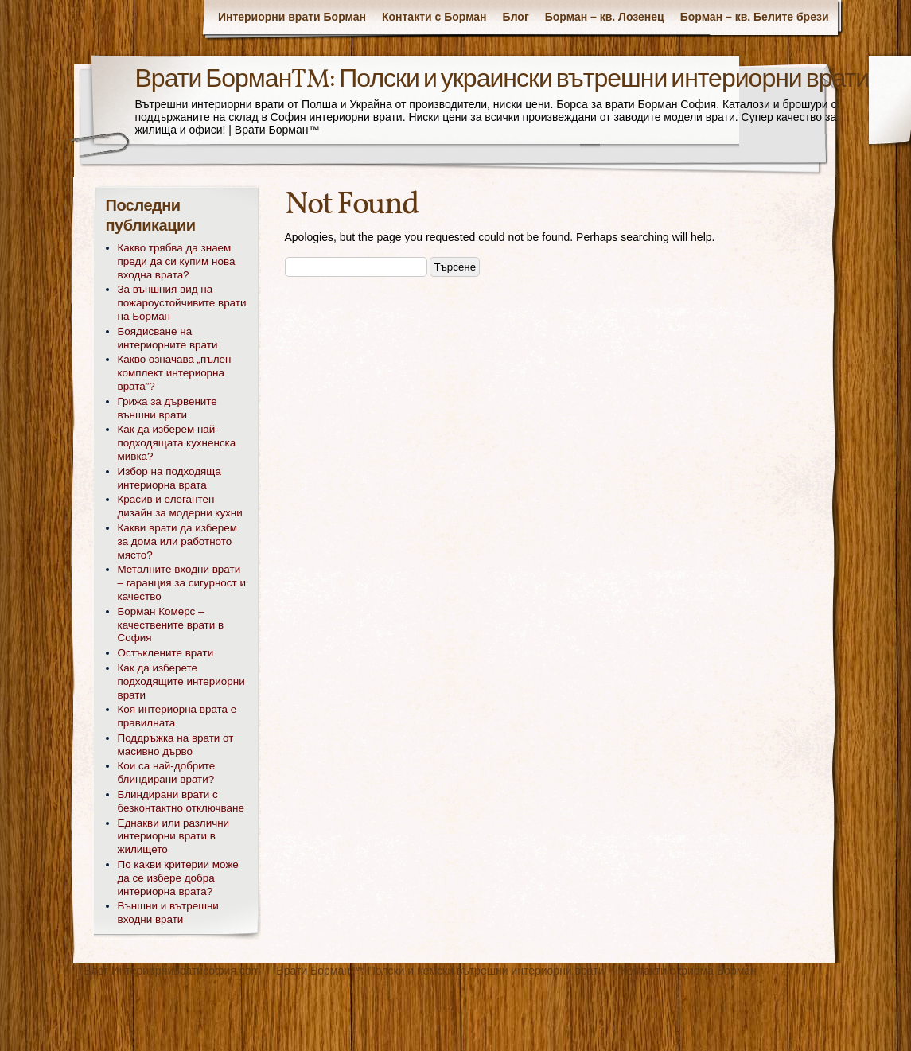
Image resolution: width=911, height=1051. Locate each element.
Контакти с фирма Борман (689, 970)
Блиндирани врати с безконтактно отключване (181, 801)
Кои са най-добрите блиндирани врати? (167, 772)
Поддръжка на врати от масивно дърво (176, 744)
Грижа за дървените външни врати (167, 408)
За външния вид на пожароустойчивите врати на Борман (182, 302)
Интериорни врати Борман (292, 16)
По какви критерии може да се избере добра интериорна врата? (178, 877)
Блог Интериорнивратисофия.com (172, 970)
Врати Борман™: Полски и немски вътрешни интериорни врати (440, 970)
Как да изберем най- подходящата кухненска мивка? (177, 442)
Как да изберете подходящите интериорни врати (181, 681)
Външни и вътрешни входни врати (168, 912)
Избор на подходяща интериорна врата (169, 478)
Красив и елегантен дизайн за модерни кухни (180, 506)
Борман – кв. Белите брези (754, 16)
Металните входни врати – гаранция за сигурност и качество (182, 582)
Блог (516, 16)
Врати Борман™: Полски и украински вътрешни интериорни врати (502, 80)
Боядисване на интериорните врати (168, 338)
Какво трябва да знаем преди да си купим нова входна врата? (177, 261)
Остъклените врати (166, 653)
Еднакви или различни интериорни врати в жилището (174, 836)
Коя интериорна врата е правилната (177, 716)
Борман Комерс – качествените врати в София (171, 624)
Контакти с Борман (434, 16)
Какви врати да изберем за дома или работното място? (178, 541)
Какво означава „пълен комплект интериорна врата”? (175, 372)
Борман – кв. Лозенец (604, 16)
